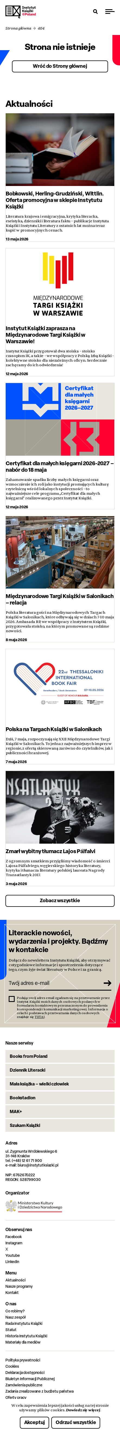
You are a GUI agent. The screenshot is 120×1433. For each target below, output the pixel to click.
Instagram (13, 1243)
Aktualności (15, 1280)
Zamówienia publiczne (23, 1385)
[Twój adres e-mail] (54, 983)
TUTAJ (40, 1017)
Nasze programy (19, 1286)
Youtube (12, 1255)
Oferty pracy (15, 1397)
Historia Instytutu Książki (26, 1336)
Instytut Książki (20, 11)
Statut (11, 1329)
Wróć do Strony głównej (60, 66)
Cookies (12, 1366)
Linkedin (12, 1261)
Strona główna (18, 28)
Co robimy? (15, 1311)
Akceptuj (34, 1422)
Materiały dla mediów (22, 1342)
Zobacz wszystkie (60, 900)
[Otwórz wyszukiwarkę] (96, 11)
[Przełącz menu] (110, 11)
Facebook (13, 1236)
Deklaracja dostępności (25, 1372)
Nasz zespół (15, 1317)
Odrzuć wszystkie (76, 1422)
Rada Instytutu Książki (23, 1323)
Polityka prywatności (22, 1360)
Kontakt (12, 1292)
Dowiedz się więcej (83, 1410)
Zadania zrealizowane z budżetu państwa (39, 1391)
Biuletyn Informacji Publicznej (30, 1378)
